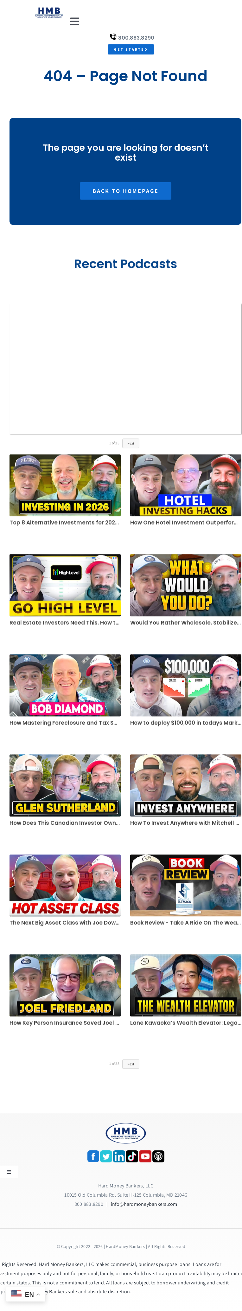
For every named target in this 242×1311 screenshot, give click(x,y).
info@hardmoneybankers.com (144, 1204)
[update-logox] (49, 8)
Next (130, 446)
